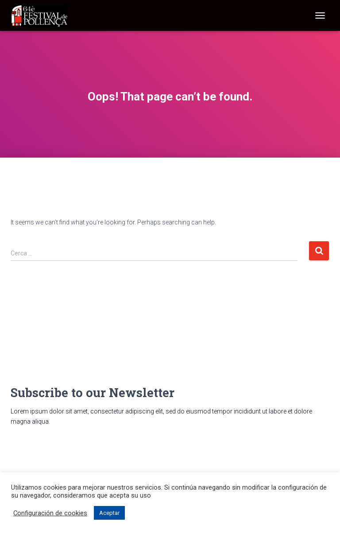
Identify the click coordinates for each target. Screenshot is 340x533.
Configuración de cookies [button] (50, 513)
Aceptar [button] (109, 513)
